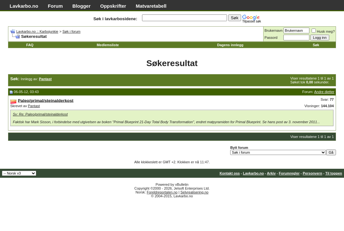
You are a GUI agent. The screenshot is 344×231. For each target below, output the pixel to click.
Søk (316, 45)
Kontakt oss (230, 173)
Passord (270, 37)
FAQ (30, 45)
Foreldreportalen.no (162, 192)
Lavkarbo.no (24, 6)
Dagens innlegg (230, 45)
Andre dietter (324, 92)
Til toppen (333, 173)
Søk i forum (71, 31)
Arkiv (271, 173)
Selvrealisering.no (194, 192)
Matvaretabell (151, 6)
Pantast (34, 106)
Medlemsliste (108, 45)
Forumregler (289, 173)
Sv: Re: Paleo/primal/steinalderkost (40, 114)
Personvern (312, 173)
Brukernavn (273, 30)
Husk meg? (323, 31)
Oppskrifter (113, 6)
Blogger (81, 6)
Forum (55, 6)
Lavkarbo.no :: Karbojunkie (37, 31)
